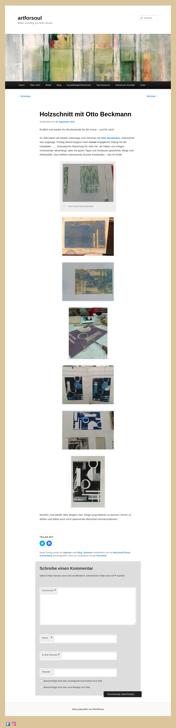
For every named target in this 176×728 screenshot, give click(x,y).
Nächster (152, 96)
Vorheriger (24, 96)
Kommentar (49, 590)
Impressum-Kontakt (125, 85)
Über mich (35, 85)
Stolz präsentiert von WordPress (88, 709)
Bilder (48, 85)
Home (22, 85)
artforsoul (30, 18)
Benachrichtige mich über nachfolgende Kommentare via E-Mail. (73, 681)
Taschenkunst (103, 85)
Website (46, 672)
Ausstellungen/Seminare (79, 85)
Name (47, 637)
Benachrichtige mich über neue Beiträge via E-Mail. (67, 687)
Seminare (88, 552)
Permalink (101, 555)
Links (142, 85)
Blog (59, 85)
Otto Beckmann (110, 137)
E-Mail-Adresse (50, 654)
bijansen (67, 552)
